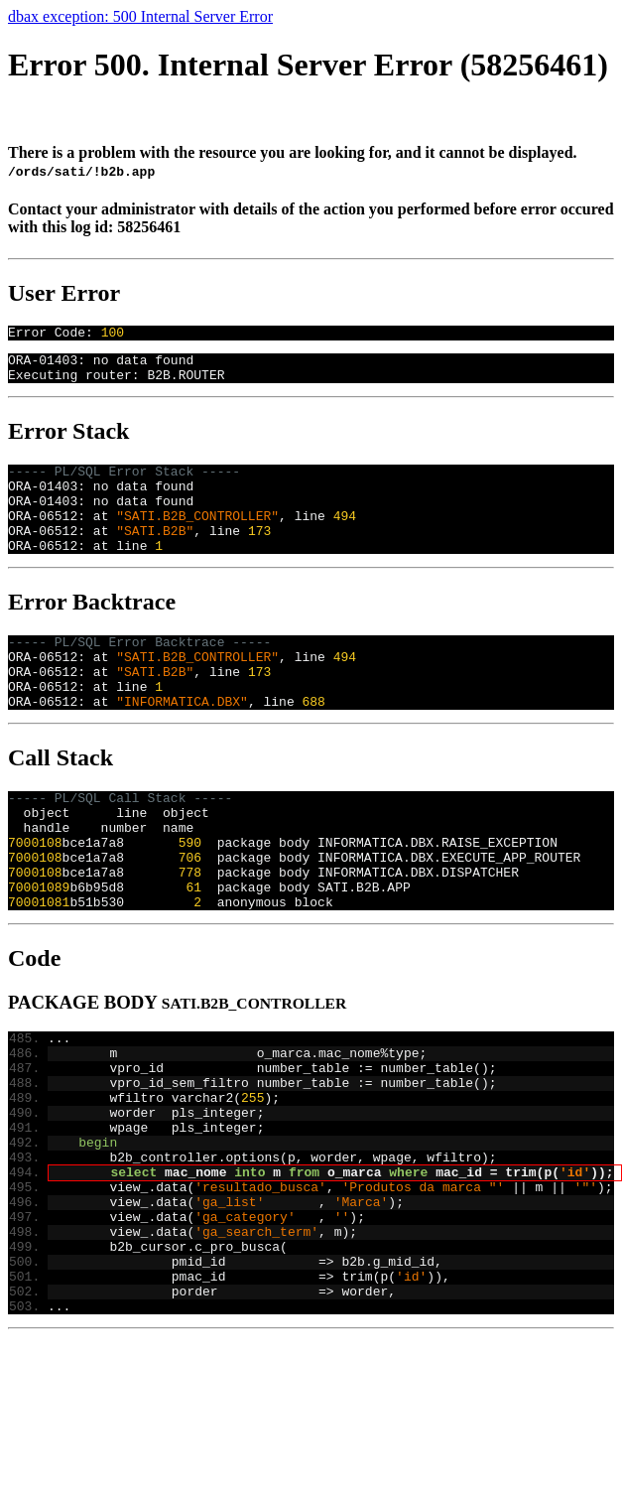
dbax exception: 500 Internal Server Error (140, 16)
